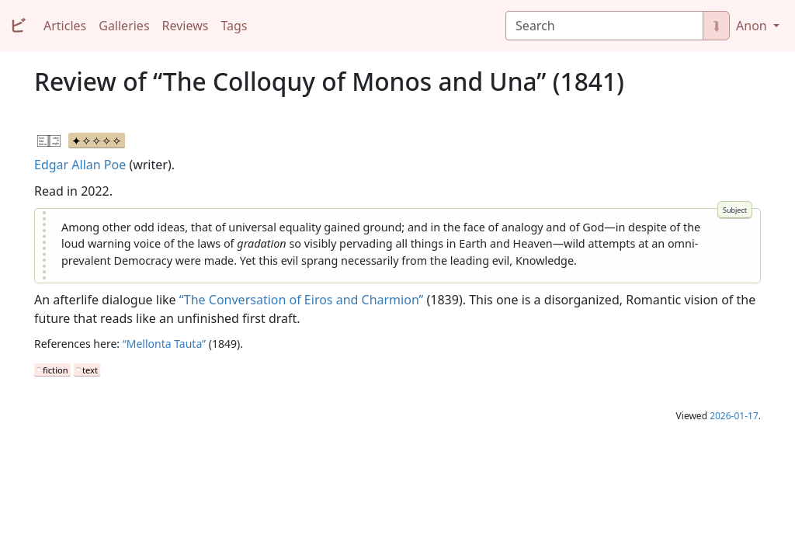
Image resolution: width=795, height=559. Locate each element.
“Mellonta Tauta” (164, 343)
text (90, 370)
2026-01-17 (734, 415)
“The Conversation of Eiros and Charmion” (301, 299)
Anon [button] (753, 25)
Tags (233, 25)
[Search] (604, 25)
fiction (55, 370)
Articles (64, 25)
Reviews (185, 25)
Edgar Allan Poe (80, 164)
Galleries (124, 25)
